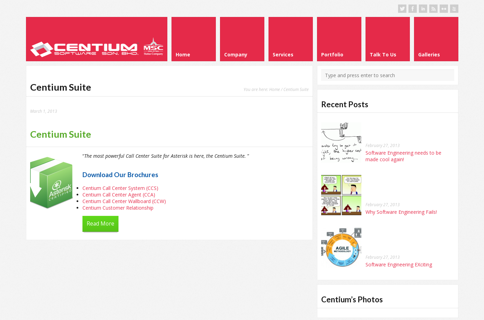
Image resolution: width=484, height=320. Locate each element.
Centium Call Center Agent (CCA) (118, 194)
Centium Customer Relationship (117, 207)
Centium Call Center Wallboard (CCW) (124, 201)
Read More (100, 223)
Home (274, 89)
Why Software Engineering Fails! (401, 212)
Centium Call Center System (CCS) (120, 188)
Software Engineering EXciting (399, 264)
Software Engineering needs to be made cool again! (403, 156)
